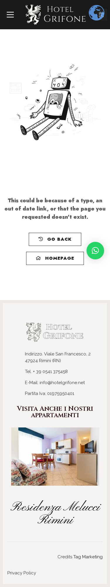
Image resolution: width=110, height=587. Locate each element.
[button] (95, 250)
